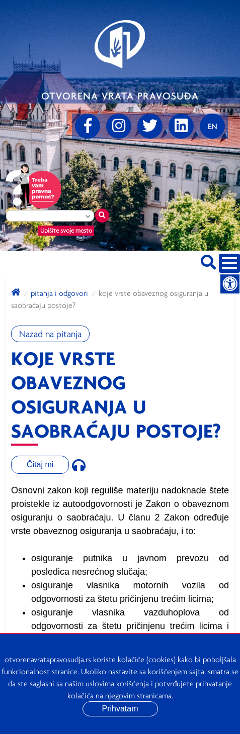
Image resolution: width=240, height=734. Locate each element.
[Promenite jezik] (212, 126)
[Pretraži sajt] (208, 260)
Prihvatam (120, 708)
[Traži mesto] (102, 215)
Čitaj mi (40, 464)
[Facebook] (87, 126)
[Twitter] (150, 126)
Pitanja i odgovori (59, 292)
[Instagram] (118, 126)
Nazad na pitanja (50, 334)
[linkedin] (181, 126)
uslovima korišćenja (117, 683)
